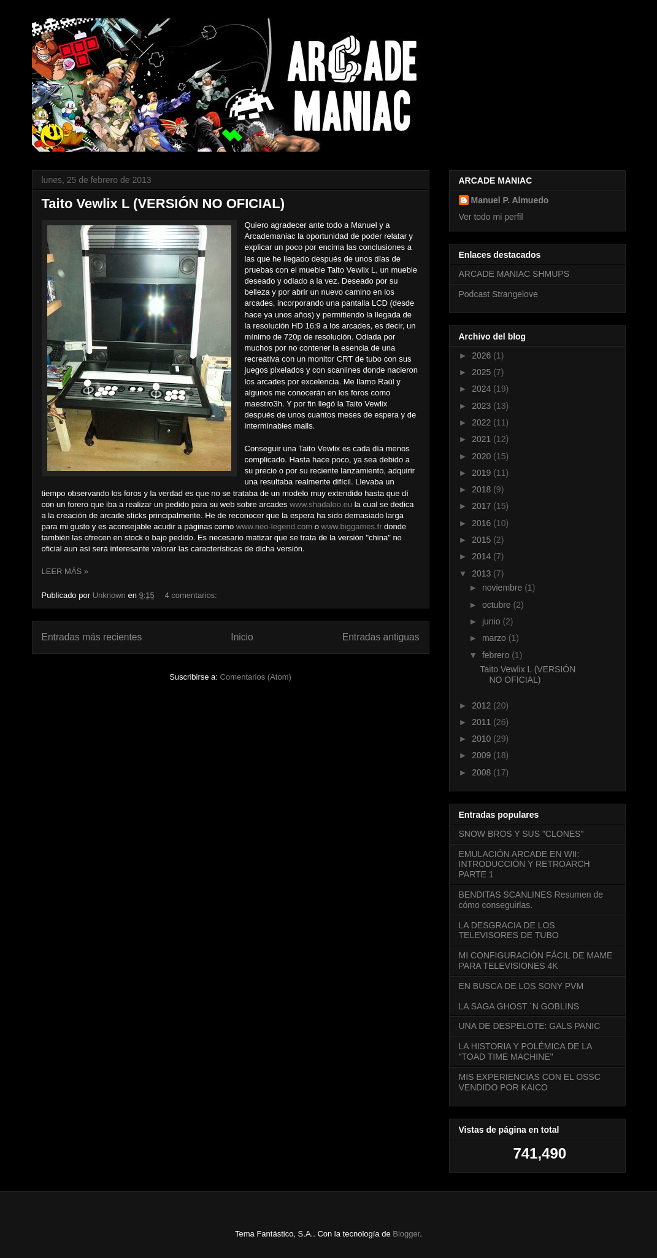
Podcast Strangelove (498, 294)
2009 (482, 755)
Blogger (406, 1233)
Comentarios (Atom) (255, 676)
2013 (482, 573)
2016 (482, 523)
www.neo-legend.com (274, 526)
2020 (482, 456)
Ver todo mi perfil (491, 217)
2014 (482, 556)
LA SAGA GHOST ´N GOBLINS (519, 1006)
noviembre (503, 587)
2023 (482, 406)
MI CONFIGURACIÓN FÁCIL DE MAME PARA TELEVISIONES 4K (536, 960)
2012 (482, 705)
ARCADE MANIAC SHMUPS (514, 274)
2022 (482, 422)
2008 (482, 772)
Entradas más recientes (92, 637)
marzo (495, 638)
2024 (482, 389)
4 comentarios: (191, 595)
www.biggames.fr (353, 526)
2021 (482, 439)
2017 (482, 506)
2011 (482, 722)
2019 (482, 473)
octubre (497, 605)
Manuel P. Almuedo (510, 200)
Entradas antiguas (381, 637)
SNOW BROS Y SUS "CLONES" (521, 834)
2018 (482, 489)
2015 (482, 540)
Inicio (242, 637)
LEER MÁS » (65, 571)
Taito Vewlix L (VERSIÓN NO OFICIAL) (163, 203)
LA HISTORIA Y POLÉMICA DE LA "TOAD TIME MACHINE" (525, 1051)
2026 (482, 355)
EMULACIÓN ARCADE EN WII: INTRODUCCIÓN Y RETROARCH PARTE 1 (524, 864)
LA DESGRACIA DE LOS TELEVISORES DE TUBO (509, 930)
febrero (497, 655)
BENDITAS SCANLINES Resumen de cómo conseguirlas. (531, 900)
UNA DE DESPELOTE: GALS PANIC (530, 1026)
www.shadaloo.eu (321, 504)
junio (492, 621)
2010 (482, 739)
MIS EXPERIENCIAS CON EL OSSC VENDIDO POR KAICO (530, 1082)
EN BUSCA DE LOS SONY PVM (521, 986)
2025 (482, 372)
